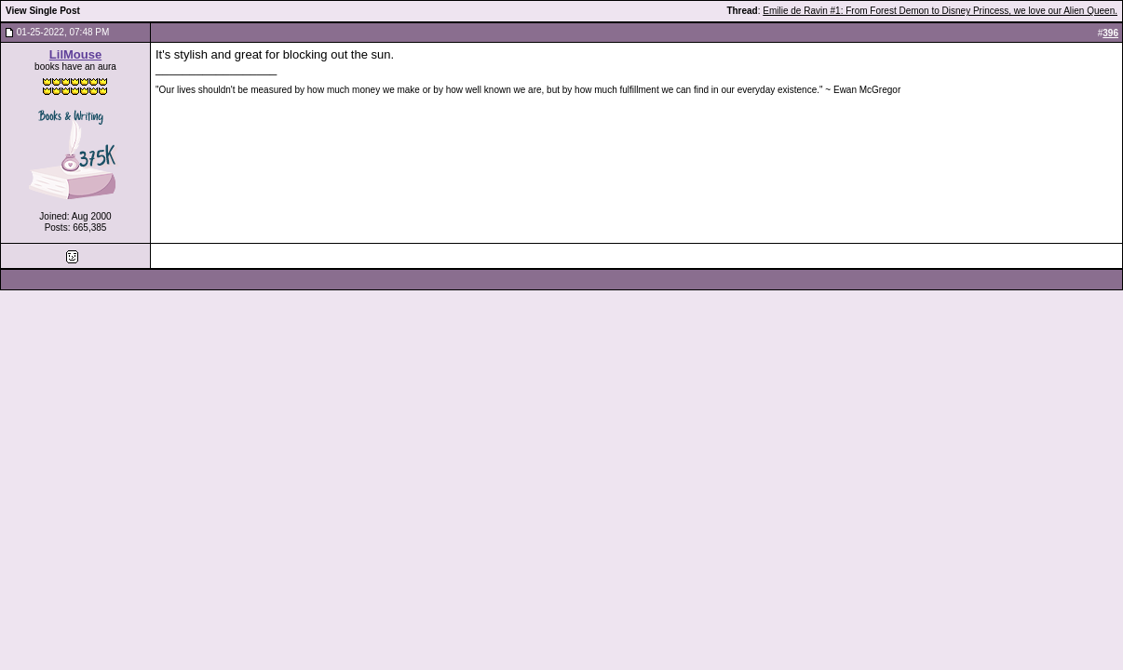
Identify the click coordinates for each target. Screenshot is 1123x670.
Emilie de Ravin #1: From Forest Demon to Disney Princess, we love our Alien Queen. (940, 11)
